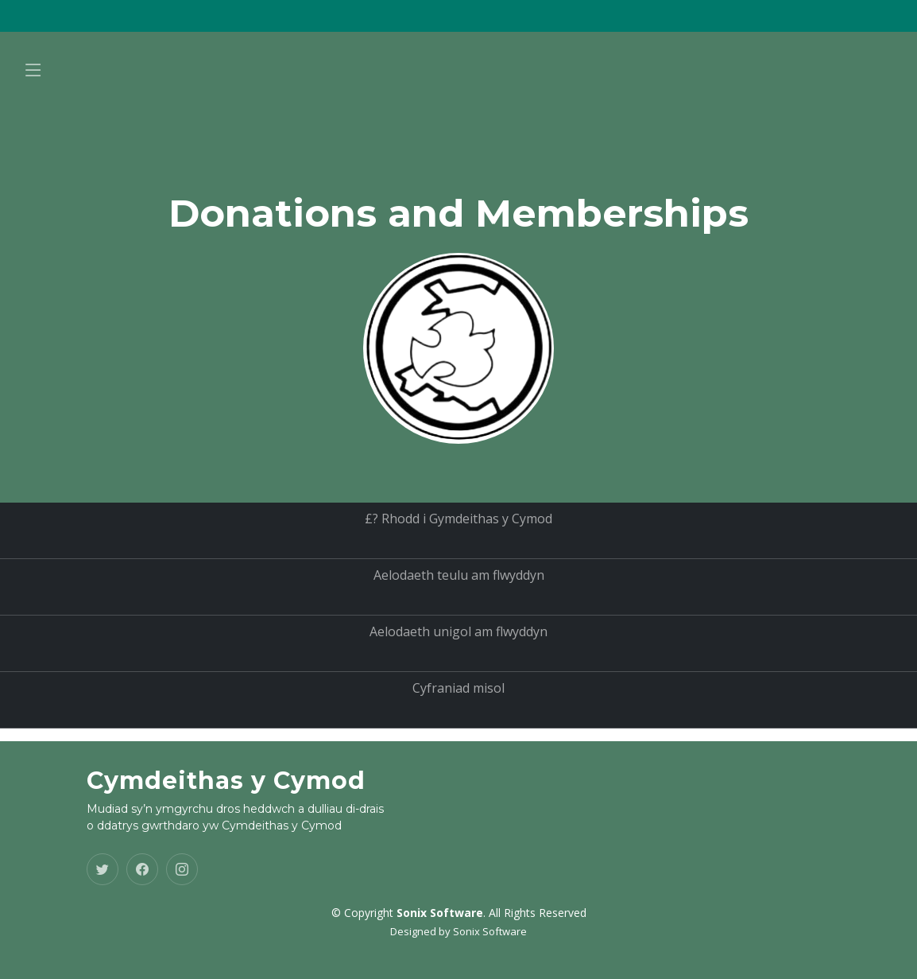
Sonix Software (490, 931)
